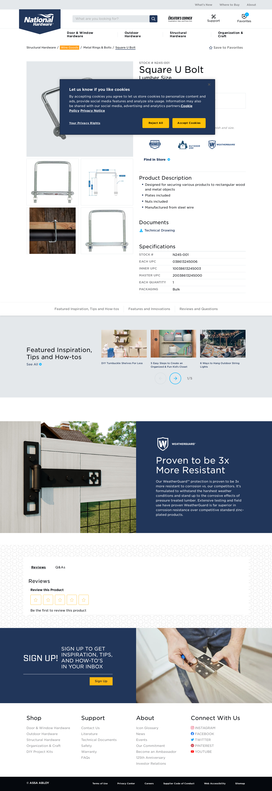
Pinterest (202, 746)
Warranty (89, 752)
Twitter (201, 740)
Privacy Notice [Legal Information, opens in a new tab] (92, 111)
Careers (149, 783)
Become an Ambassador (156, 752)
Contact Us (90, 728)
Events (141, 740)
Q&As (60, 567)
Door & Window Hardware (80, 34)
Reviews (38, 567)
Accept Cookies (189, 122)
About (251, 4)
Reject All (156, 122)
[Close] (209, 84)
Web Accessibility (215, 783)
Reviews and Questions (199, 309)
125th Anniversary (150, 758)
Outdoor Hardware (133, 34)
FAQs (85, 758)
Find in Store (157, 159)
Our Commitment (150, 746)
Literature (89, 734)
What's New (203, 4)
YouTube (201, 752)
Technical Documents (99, 740)
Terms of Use (100, 783)
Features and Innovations (149, 309)
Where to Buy (229, 4)
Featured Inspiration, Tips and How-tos (87, 309)
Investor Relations (151, 763)
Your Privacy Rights (84, 123)
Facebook (202, 734)
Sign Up (101, 681)
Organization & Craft (230, 34)
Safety (86, 746)
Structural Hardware (178, 34)
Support (93, 718)
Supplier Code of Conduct (178, 783)
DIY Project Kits (39, 752)
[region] (137, 107)
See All (34, 364)
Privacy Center (126, 783)
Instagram (203, 728)
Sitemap (240, 783)
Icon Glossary (147, 728)
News (140, 734)
